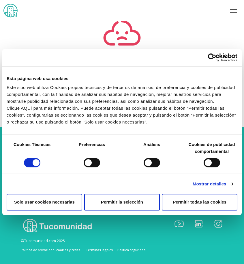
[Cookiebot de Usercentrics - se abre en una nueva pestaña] (212, 57)
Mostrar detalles (209, 183)
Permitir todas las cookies (199, 202)
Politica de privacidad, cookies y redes (50, 250)
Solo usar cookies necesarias (44, 202)
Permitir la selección (122, 202)
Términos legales (99, 250)
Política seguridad (131, 250)
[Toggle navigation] (233, 11)
